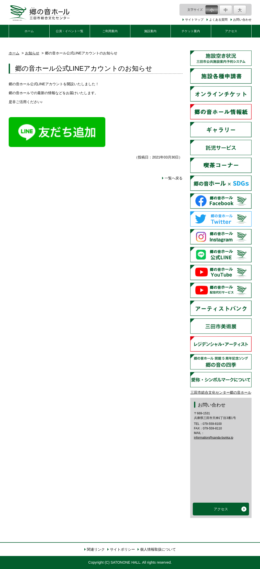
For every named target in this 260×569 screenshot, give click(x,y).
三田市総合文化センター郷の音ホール (220, 392)
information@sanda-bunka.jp (213, 437)
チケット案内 (191, 31)
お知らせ (32, 53)
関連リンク (96, 549)
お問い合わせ (242, 19)
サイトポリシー (122, 549)
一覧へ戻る (174, 178)
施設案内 (150, 31)
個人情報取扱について (158, 549)
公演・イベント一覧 (69, 31)
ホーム (29, 31)
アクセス (231, 31)
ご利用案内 (110, 31)
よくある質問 (218, 19)
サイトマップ (194, 19)
